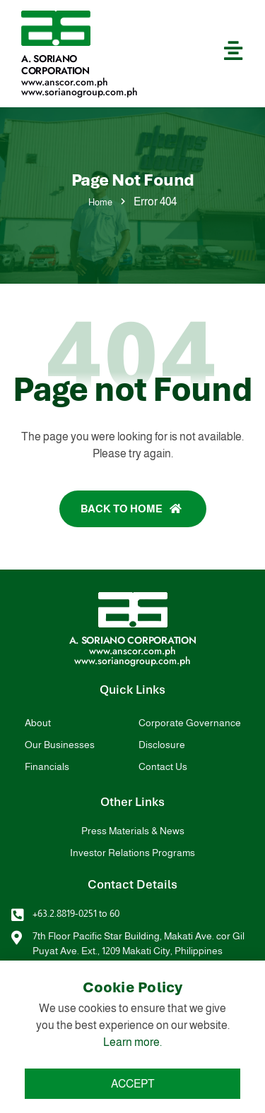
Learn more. (132, 1042)
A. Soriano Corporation (55, 65)
